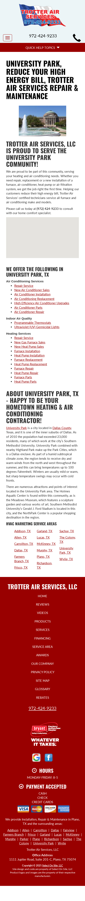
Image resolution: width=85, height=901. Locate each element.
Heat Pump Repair (26, 373)
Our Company (42, 663)
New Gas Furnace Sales (29, 342)
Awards (42, 655)
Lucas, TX (43, 537)
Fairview (68, 830)
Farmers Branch (13, 834)
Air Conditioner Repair (29, 312)
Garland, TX (44, 531)
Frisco (32, 834)
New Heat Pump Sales (29, 346)
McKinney (72, 834)
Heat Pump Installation (29, 355)
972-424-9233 (42, 708)
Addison (12, 830)
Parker (24, 839)
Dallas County (62, 428)
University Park (16, 428)
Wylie (62, 843)
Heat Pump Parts (25, 381)
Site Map (42, 680)
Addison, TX (22, 531)
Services (42, 630)
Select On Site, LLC (52, 865)
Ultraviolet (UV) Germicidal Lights (36, 327)
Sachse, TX (66, 531)
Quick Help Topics (43, 47)
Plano (36, 839)
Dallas (55, 830)
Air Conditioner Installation (32, 294)
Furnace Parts (23, 377)
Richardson (51, 839)
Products (43, 621)
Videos (42, 613)
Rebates (42, 697)
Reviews (42, 604)
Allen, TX (20, 537)
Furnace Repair (24, 368)
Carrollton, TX (23, 544)
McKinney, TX (46, 544)
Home (42, 596)
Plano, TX (43, 556)
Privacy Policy (42, 672)
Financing (42, 638)
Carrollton (40, 830)
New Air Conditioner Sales (32, 290)
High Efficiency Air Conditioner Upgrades (41, 303)
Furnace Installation (27, 351)
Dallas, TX (21, 550)
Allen (25, 830)
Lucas (58, 834)
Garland (45, 834)
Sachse (67, 839)
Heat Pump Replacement (30, 364)
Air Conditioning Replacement (34, 299)
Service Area (42, 646)
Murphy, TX (44, 550)
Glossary (42, 689)
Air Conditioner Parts (28, 307)
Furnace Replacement (28, 359)
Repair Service (23, 285)
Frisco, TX (21, 567)
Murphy (10, 839)
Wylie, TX (66, 559)
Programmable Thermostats (32, 322)
